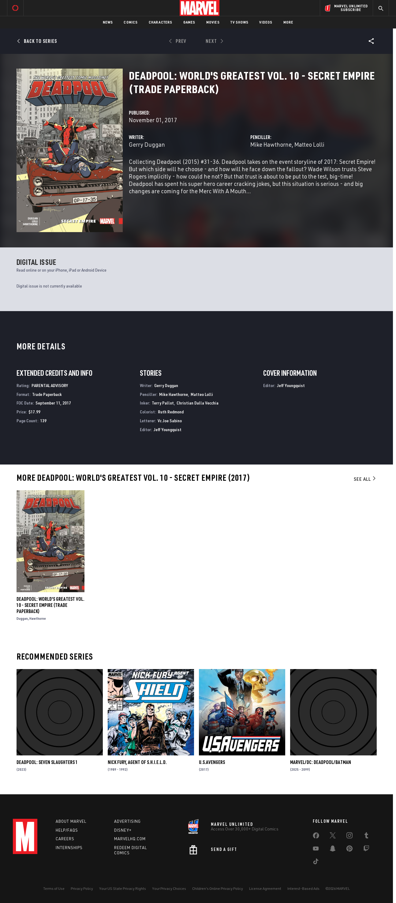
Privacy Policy (82, 888)
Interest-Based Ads (303, 888)
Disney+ (123, 830)
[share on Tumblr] (366, 836)
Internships (69, 847)
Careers (65, 838)
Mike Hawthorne (271, 144)
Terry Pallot (163, 402)
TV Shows (239, 22)
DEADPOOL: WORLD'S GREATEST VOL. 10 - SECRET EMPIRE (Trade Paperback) (50, 605)
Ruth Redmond (171, 411)
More (288, 22)
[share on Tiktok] (316, 863)
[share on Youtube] (316, 850)
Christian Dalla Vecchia (198, 402)
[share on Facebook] (316, 837)
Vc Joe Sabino (170, 420)
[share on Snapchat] (333, 850)
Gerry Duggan (147, 144)
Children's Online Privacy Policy (217, 888)
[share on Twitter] (333, 836)
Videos (265, 22)
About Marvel (71, 821)
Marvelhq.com (130, 838)
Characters (160, 22)
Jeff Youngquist (167, 429)
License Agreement (265, 888)
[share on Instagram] (349, 836)
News (108, 22)
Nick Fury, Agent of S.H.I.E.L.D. (137, 762)
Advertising (127, 821)
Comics (130, 22)
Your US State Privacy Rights (122, 888)
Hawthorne (37, 618)
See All (365, 479)
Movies (212, 22)
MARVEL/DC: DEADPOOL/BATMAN (320, 762)
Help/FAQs (67, 830)
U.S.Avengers (212, 762)
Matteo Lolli (309, 144)
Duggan (22, 618)
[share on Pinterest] (349, 850)
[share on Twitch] (366, 850)
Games (189, 22)
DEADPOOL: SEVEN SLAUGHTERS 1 (47, 762)
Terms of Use (54, 888)
